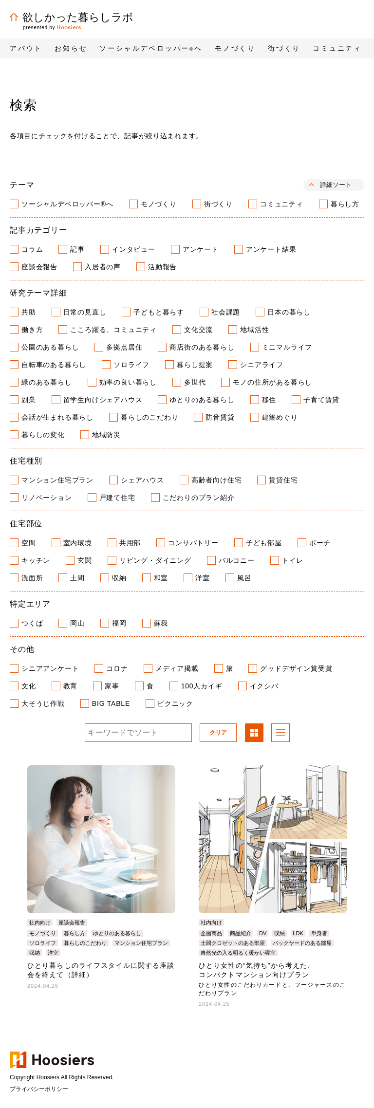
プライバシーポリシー (39, 1089)
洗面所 (32, 578)
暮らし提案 (195, 365)
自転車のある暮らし (53, 365)
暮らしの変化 (43, 435)
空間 (28, 543)
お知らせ (71, 48)
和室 (161, 578)
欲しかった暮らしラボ (71, 17)
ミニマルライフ (287, 347)
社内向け (40, 922)
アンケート (201, 249)
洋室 (202, 578)
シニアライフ (261, 365)
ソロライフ (131, 365)
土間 (77, 578)
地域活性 (254, 329)
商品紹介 (240, 933)
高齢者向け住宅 (216, 480)
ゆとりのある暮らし (201, 400)
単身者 (319, 933)
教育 (70, 686)
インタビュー (133, 249)
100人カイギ (202, 686)
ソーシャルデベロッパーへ (151, 48)
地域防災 (106, 435)
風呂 (244, 578)
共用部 (130, 543)
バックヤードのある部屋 (302, 943)
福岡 (119, 623)
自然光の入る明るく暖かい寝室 (238, 953)
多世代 (195, 382)
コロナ (117, 668)
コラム (32, 249)
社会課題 (225, 312)
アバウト (26, 48)
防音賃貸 (220, 417)
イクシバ (264, 686)
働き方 (32, 329)
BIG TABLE (111, 703)
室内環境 (77, 543)
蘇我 (161, 623)
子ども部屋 (264, 543)
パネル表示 (254, 733)
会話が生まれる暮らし (57, 417)
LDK (298, 933)
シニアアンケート (50, 668)
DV (262, 933)
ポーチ (320, 543)
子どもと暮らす (158, 312)
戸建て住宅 (117, 497)
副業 (28, 400)
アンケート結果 (271, 249)
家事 (112, 686)
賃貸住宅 (283, 480)
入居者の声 (103, 267)
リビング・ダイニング (155, 560)
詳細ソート (336, 184)
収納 (119, 578)
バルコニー (237, 560)
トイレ (292, 560)
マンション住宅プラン (57, 480)
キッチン (35, 560)
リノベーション (46, 497)
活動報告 (162, 267)
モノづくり (159, 204)
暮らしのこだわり (149, 417)
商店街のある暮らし (201, 347)
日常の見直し (85, 312)
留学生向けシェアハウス (103, 400)
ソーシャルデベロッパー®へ (67, 204)
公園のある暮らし (50, 347)
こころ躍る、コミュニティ (113, 329)
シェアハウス (142, 480)
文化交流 (198, 329)
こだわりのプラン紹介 (199, 497)
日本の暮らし (289, 312)
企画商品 (211, 933)
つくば (32, 623)
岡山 (77, 623)
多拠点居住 (124, 347)
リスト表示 (280, 733)
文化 (28, 686)
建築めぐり (280, 417)
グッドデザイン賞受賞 (296, 668)
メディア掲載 (177, 668)
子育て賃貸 (321, 400)
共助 (28, 312)
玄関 (84, 560)
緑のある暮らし (46, 382)
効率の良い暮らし (128, 382)
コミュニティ (281, 204)
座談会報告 (39, 267)
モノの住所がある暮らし (272, 382)
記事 (77, 249)
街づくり (218, 204)
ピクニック (175, 703)
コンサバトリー (193, 543)
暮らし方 (345, 204)
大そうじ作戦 (43, 703)
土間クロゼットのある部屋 (233, 943)
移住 (269, 400)
